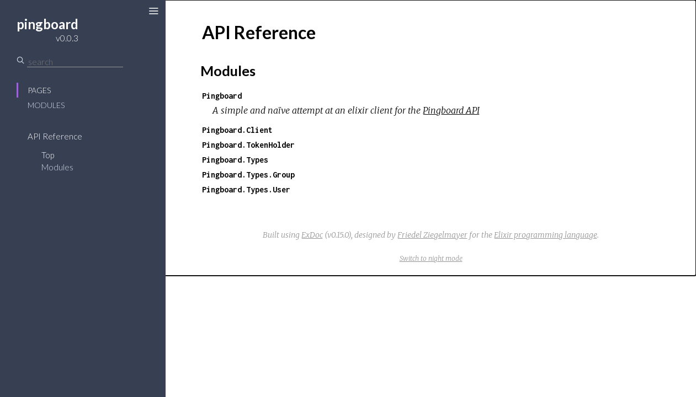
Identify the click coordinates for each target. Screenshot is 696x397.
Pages (39, 90)
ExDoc (312, 235)
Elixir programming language (545, 235)
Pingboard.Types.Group (248, 174)
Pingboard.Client (237, 130)
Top (47, 155)
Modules (46, 105)
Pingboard (222, 95)
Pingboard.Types (235, 159)
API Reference (55, 136)
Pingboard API (451, 110)
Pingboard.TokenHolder (248, 144)
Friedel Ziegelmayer (432, 235)
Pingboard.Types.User (246, 189)
